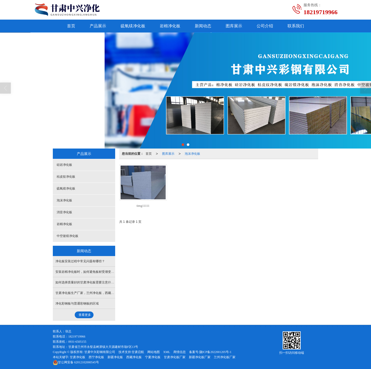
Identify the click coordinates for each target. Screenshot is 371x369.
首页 (71, 26)
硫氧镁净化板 (133, 26)
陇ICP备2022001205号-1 (215, 352)
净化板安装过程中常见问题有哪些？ (80, 261)
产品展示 (98, 26)
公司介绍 (265, 26)
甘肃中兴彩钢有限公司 (99, 352)
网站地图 (153, 352)
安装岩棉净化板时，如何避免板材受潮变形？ (86, 272)
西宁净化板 (96, 357)
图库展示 (234, 26)
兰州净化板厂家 (224, 357)
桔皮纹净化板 (66, 176)
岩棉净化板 (170, 26)
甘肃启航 (138, 352)
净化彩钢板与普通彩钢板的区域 (77, 303)
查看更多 (85, 315)
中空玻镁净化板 (67, 236)
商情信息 (179, 352)
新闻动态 (203, 26)
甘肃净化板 (77, 357)
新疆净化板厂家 (199, 357)
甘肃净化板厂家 (174, 357)
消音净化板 (64, 212)
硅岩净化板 (64, 165)
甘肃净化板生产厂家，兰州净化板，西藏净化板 (87, 293)
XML (166, 352)
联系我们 (296, 26)
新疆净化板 (115, 357)
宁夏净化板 (153, 357)
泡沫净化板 (192, 153)
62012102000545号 (76, 362)
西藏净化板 (134, 357)
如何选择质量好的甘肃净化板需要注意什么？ (86, 282)
